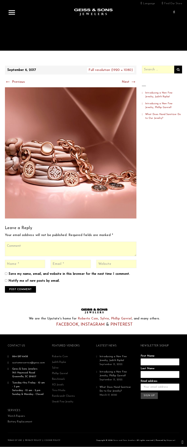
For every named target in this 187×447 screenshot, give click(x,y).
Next (129, 82)
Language (149, 3)
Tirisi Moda (58, 390)
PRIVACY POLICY (33, 440)
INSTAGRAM (93, 325)
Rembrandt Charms (63, 396)
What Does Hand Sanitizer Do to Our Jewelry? (163, 116)
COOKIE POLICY (52, 440)
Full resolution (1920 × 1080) (111, 70)
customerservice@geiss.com (28, 363)
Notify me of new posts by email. (34, 281)
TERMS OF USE (15, 440)
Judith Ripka (59, 362)
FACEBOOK (67, 325)
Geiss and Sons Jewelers (124, 440)
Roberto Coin (88, 318)
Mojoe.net (171, 440)
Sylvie (104, 318)
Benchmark (58, 379)
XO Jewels (58, 384)
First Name (147, 356)
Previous (15, 82)
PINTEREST (121, 325)
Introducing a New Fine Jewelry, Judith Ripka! (159, 95)
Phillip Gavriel (121, 318)
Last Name (147, 368)
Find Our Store (173, 3)
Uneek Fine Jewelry (62, 401)
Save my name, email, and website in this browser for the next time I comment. (69, 274)
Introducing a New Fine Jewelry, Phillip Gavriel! (159, 105)
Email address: (149, 381)
